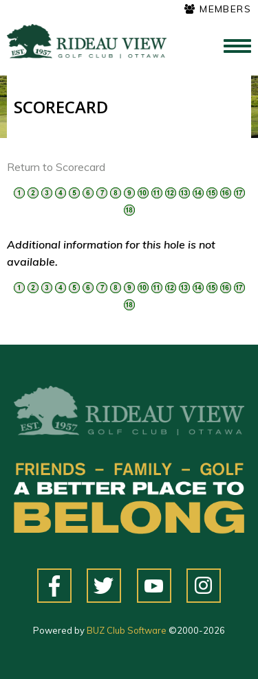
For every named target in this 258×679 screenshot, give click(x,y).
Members (217, 9)
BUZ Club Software (126, 630)
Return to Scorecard (56, 167)
